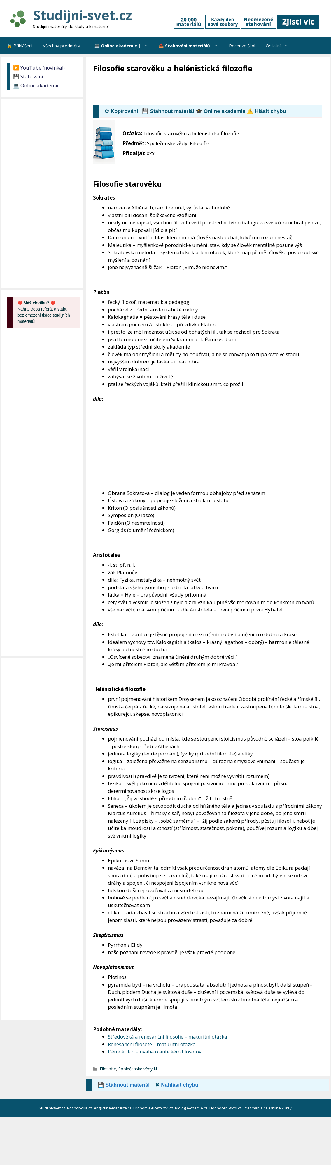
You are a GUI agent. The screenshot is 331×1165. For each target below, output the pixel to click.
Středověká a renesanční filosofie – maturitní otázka (167, 1036)
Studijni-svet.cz (82, 15)
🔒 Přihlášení (19, 45)
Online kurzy (281, 1108)
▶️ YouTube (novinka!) (39, 67)
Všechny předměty (61, 45)
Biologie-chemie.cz (192, 1108)
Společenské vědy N (137, 1069)
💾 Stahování (28, 76)
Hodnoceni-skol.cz (226, 1108)
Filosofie (108, 1069)
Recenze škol (242, 45)
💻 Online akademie (36, 85)
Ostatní (279, 45)
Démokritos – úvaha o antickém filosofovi (155, 1051)
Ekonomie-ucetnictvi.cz (153, 1108)
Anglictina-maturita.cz (113, 1108)
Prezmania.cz (256, 1108)
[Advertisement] (199, 90)
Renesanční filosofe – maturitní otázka (152, 1044)
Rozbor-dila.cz (80, 1108)
